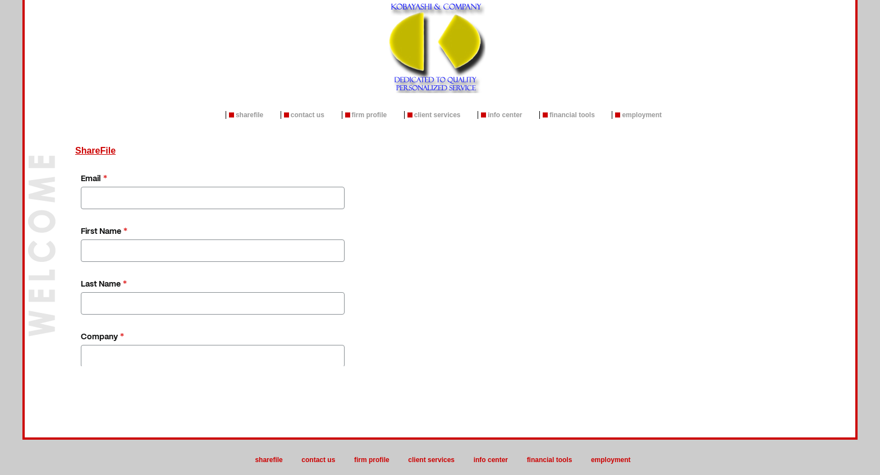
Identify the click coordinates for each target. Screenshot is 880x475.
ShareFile (249, 115)
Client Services (437, 115)
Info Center (505, 115)
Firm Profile (369, 115)
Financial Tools (572, 115)
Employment (642, 115)
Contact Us (307, 115)
